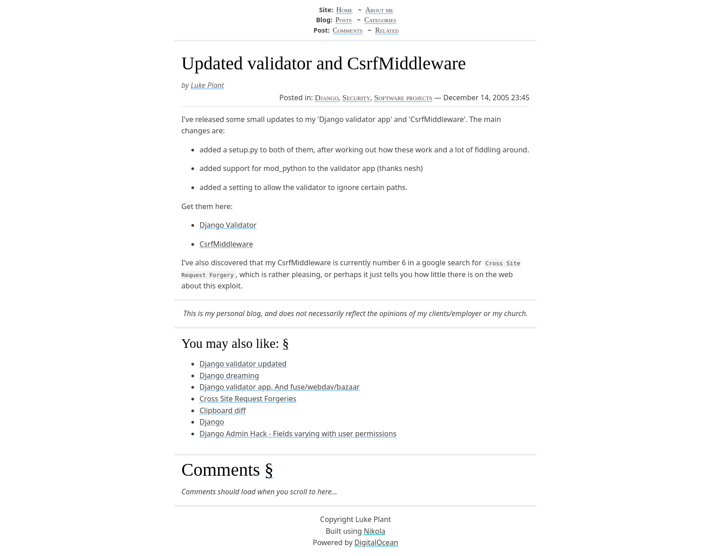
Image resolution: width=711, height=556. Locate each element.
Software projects (403, 97)
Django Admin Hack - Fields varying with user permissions (298, 434)
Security (356, 97)
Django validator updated (243, 364)
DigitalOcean (377, 542)
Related (387, 30)
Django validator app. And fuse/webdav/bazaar (280, 387)
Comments (348, 30)
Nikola (374, 531)
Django (326, 97)
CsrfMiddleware (226, 244)
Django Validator (228, 225)
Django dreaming (229, 375)
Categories (380, 20)
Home (344, 10)
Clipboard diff (223, 410)
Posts (344, 20)
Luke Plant (207, 85)
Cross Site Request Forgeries (248, 399)
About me (379, 10)
